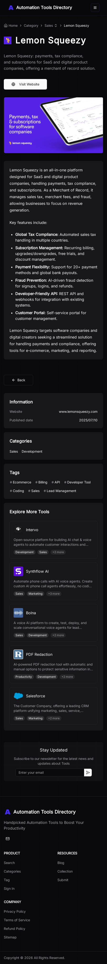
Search (9, 863)
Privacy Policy (15, 911)
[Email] (7, 838)
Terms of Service (17, 920)
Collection (65, 871)
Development (32, 451)
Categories (12, 871)
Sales (49, 25)
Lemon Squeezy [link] (76, 25)
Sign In (9, 888)
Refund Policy (14, 929)
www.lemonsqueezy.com (78, 411)
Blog (60, 863)
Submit (62, 880)
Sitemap (10, 937)
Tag (7, 880)
